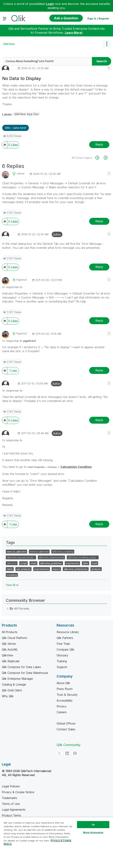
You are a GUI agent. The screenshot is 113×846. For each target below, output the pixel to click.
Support (62, 667)
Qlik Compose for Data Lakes (21, 667)
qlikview (12, 563)
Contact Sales (66, 729)
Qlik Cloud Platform (14, 638)
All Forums (21, 608)
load (94, 563)
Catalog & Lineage (14, 684)
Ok (93, 824)
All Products (9, 632)
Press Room (65, 689)
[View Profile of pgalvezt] (21, 279)
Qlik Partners (65, 638)
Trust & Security (67, 694)
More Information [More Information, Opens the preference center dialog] (93, 832)
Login (50, 4)
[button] (109, 67)
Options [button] (106, 44)
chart (33, 563)
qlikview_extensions (76, 569)
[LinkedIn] (67, 753)
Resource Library (68, 632)
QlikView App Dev (26, 114)
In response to (12, 287)
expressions (41, 569)
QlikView (9, 44)
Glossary (62, 655)
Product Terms (11, 815)
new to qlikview (39, 551)
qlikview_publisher (51, 563)
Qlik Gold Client (12, 690)
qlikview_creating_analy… (83, 557)
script (23, 563)
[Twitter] (59, 753)
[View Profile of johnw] (20, 173)
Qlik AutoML (10, 649)
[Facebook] (75, 753)
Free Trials (63, 643)
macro (56, 569)
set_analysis (23, 569)
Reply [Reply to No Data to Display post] (99, 144)
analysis (96, 569)
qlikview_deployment (51, 557)
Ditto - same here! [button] (15, 127)
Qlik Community (68, 745)
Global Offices (66, 723)
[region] (56, 831)
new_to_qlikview (16, 551)
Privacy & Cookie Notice (18, 792)
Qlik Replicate (10, 661)
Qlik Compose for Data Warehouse (25, 673)
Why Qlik (7, 696)
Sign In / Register (98, 18)
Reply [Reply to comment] (99, 221)
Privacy (61, 706)
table (10, 569)
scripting (12, 574)
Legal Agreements (13, 809)
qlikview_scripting (62, 551)
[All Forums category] (7, 608)
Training (62, 661)
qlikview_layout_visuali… (21, 557)
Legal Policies (11, 786)
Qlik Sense (9, 643)
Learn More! (74, 32)
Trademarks (9, 798)
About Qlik (63, 683)
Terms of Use (11, 804)
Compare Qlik (65, 649)
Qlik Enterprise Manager (17, 678)
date (85, 563)
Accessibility (65, 700)
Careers (62, 712)
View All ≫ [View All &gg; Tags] (12, 584)
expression (72, 563)
